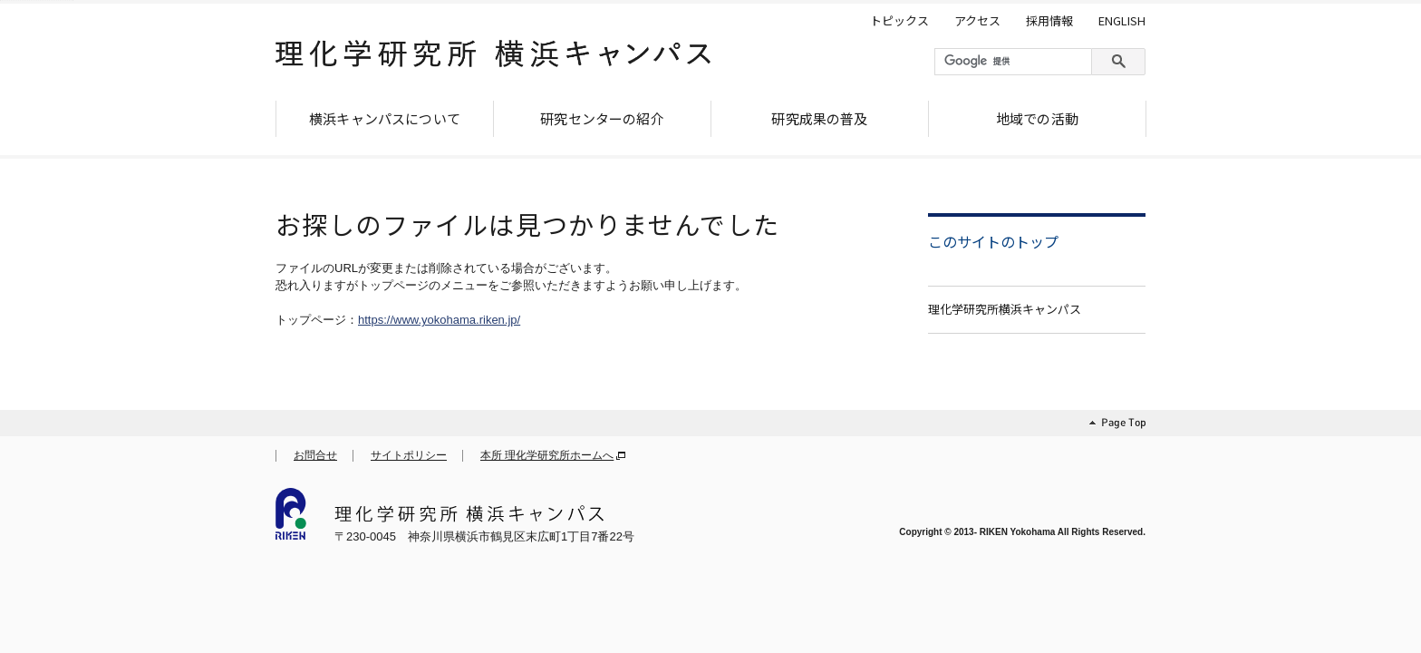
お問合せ (315, 455)
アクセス (977, 21)
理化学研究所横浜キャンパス (1004, 308)
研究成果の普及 (819, 118)
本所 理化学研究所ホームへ (547, 455)
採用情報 (1049, 21)
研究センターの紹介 (601, 118)
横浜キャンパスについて (384, 118)
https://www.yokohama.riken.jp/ (439, 319)
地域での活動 (1037, 118)
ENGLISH (1122, 21)
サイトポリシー (409, 455)
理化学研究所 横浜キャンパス (493, 61)
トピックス (899, 21)
